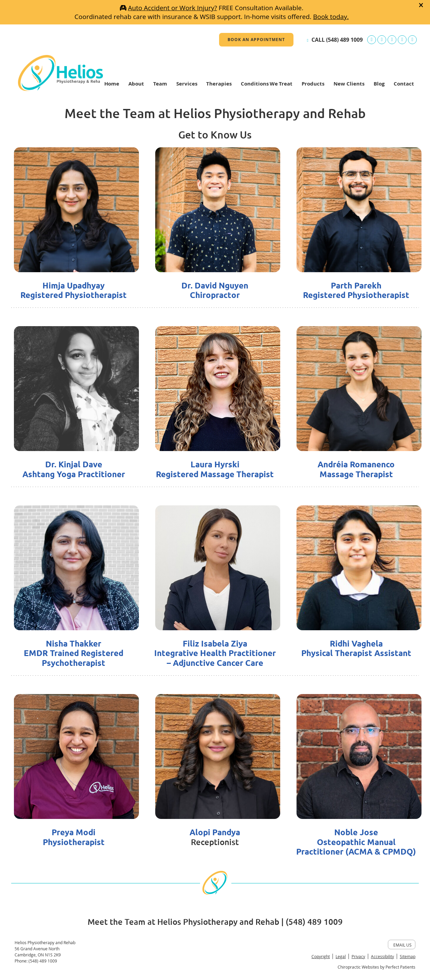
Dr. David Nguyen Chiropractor (214, 290)
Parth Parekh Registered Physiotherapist (356, 290)
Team (160, 83)
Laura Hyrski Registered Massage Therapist (215, 469)
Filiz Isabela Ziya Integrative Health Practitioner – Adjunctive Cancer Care (215, 653)
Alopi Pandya (215, 832)
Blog (379, 83)
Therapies (219, 83)
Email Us (402, 945)
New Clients (349, 83)
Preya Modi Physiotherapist (74, 837)
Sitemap (407, 956)
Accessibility (382, 956)
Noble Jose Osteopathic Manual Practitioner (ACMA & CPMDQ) (356, 842)
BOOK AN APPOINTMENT (256, 39)
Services (186, 83)
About (136, 83)
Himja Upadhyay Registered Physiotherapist (73, 290)
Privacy (358, 956)
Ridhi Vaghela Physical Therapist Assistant (356, 648)
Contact (404, 83)
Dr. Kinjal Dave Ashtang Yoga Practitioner (73, 469)
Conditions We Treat (266, 83)
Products (313, 83)
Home (111, 83)
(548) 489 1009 (344, 39)
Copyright (320, 956)
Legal (341, 956)
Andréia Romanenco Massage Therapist (356, 469)
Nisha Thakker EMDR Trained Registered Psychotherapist (73, 653)
